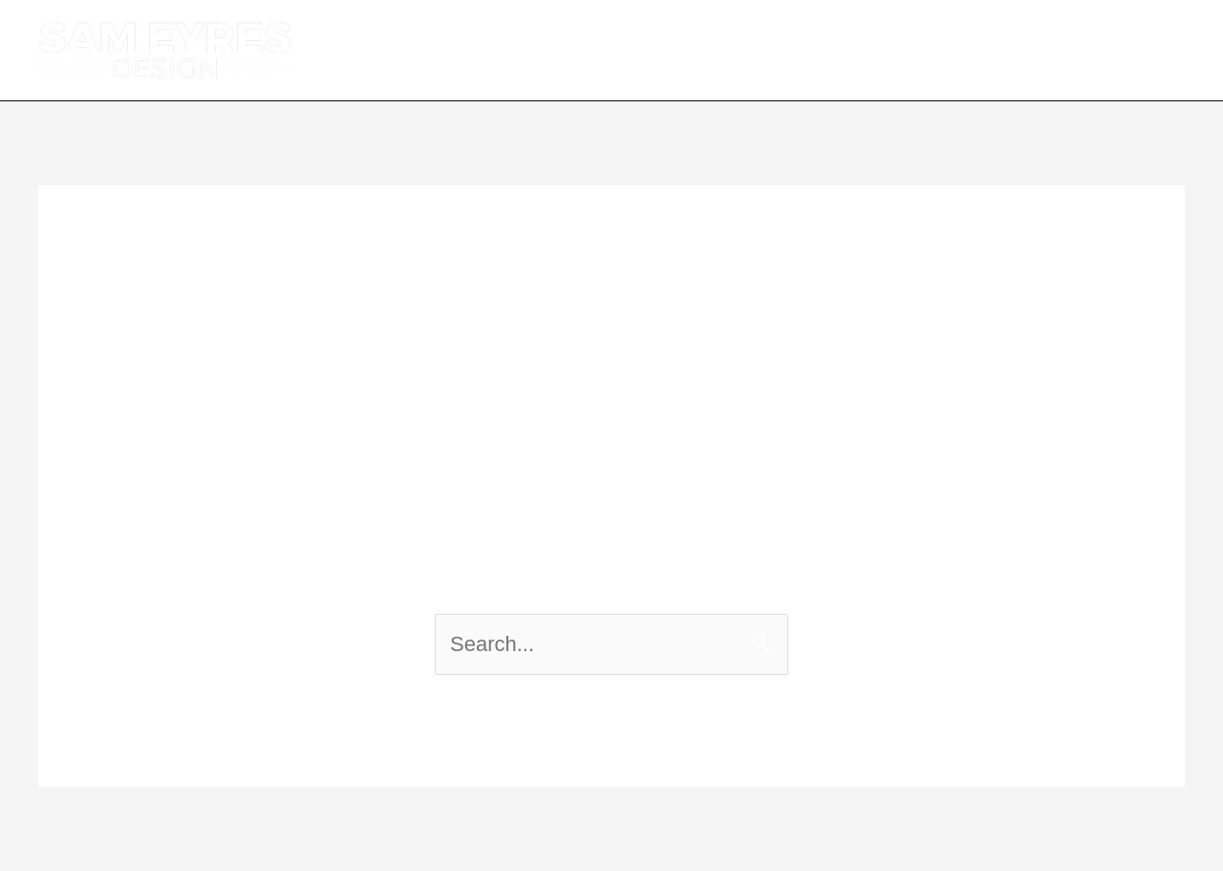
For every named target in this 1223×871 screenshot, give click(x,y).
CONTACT (1113, 50)
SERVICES (806, 50)
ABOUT (674, 50)
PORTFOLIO (961, 50)
